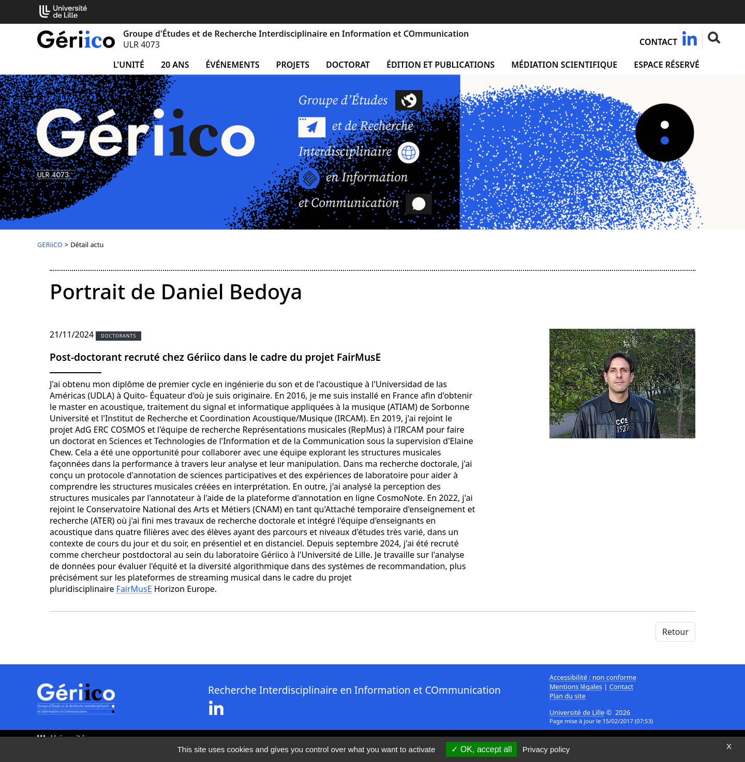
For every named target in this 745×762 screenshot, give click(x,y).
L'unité (128, 64)
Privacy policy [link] (546, 749)
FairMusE (134, 589)
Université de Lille (576, 712)
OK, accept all (481, 749)
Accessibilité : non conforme (592, 677)
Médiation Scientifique (564, 64)
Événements (233, 64)
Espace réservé (666, 64)
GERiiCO (50, 244)
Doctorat (348, 64)
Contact (658, 42)
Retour (675, 631)
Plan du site (567, 695)
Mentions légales (575, 686)
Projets (293, 64)
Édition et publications (440, 64)
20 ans (175, 64)
